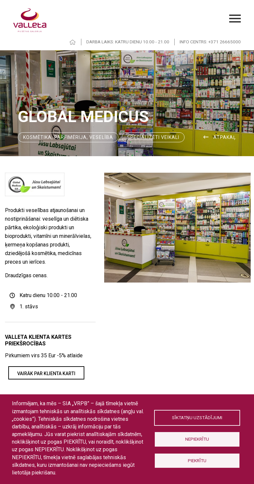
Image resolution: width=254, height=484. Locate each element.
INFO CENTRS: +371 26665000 (210, 41)
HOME (72, 42)
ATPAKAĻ (224, 137)
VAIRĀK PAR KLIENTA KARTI (46, 373)
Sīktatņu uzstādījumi (197, 417)
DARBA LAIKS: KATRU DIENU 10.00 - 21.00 (127, 41)
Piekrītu (197, 460)
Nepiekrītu (197, 439)
